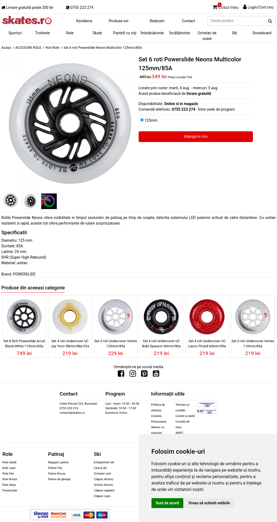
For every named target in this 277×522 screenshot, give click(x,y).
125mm (151, 120)
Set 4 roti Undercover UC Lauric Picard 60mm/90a (207, 343)
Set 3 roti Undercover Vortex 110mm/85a (253, 343)
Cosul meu (226, 6)
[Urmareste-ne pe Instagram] (132, 375)
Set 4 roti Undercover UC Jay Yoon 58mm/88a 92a (70, 343)
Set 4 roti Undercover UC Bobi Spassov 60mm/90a (161, 343)
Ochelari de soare (207, 36)
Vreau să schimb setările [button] (209, 503)
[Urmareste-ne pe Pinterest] (144, 375)
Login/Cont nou (261, 7)
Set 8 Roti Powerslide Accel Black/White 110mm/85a (24, 343)
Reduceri (157, 21)
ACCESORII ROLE (28, 48)
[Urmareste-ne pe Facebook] (121, 375)
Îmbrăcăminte (152, 33)
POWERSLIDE (24, 274)
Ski (234, 33)
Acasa (6, 48)
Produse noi (118, 21)
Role (70, 33)
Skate (97, 33)
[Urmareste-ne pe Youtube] (156, 375)
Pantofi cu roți (124, 33)
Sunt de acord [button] (167, 503)
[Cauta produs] (270, 21)
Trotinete (42, 33)
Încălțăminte (179, 33)
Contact (188, 21)
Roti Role (52, 48)
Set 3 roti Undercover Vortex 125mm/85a (115, 343)
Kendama (84, 21)
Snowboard (261, 33)
